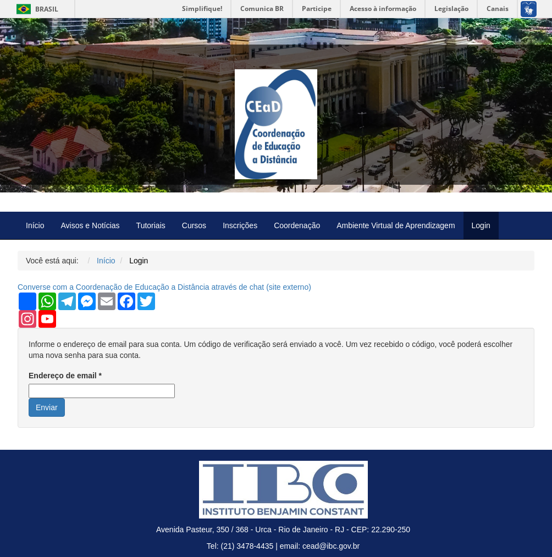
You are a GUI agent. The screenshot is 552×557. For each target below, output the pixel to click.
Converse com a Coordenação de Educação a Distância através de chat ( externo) (164, 287)
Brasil (35, 9)
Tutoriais (150, 225)
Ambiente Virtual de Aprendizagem (395, 225)
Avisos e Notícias (89, 225)
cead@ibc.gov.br (331, 546)
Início (35, 225)
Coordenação (297, 225)
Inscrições (240, 225)
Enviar (47, 407)
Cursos (194, 225)
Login (481, 225)
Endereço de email (65, 375)
